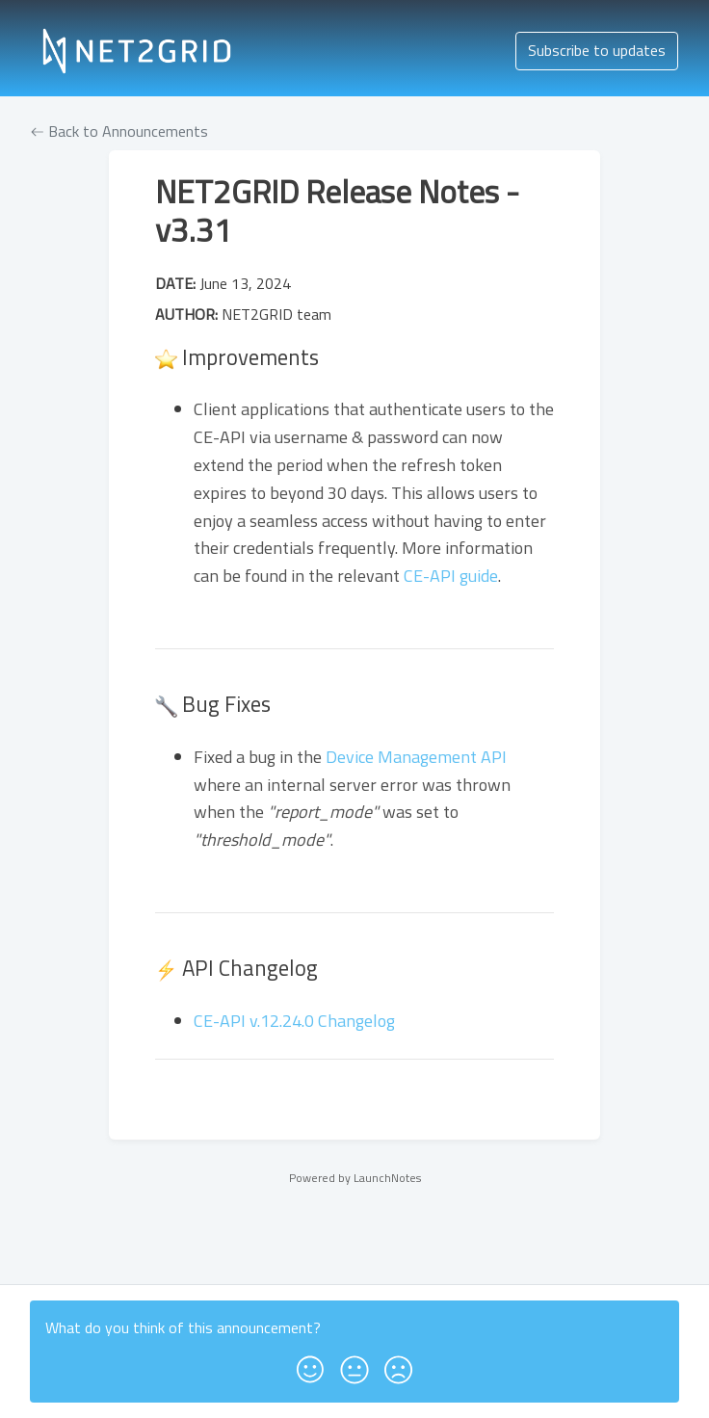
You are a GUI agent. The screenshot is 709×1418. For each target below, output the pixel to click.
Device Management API (416, 757)
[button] (310, 1363)
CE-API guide (451, 576)
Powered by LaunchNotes (355, 1178)
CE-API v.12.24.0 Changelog (294, 1021)
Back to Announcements (119, 131)
